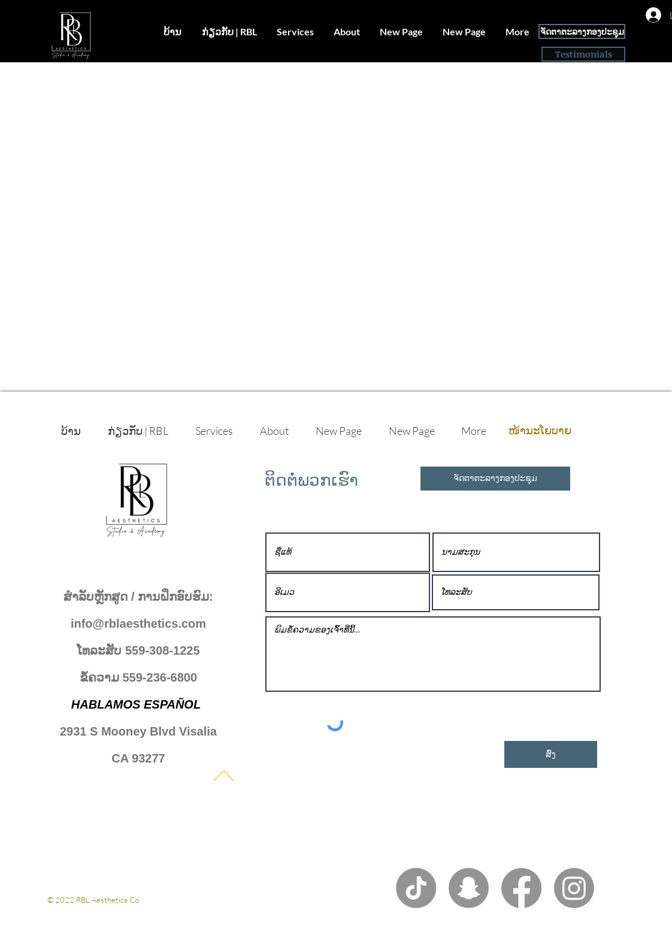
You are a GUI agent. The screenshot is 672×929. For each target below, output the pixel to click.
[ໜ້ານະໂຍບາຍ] (540, 431)
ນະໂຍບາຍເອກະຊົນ (78, 910)
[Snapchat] (469, 888)
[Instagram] (574, 888)
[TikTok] (416, 888)
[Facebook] (521, 888)
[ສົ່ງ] (550, 754)
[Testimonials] (583, 54)
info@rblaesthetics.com (138, 623)
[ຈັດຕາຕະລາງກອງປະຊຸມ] (581, 31)
